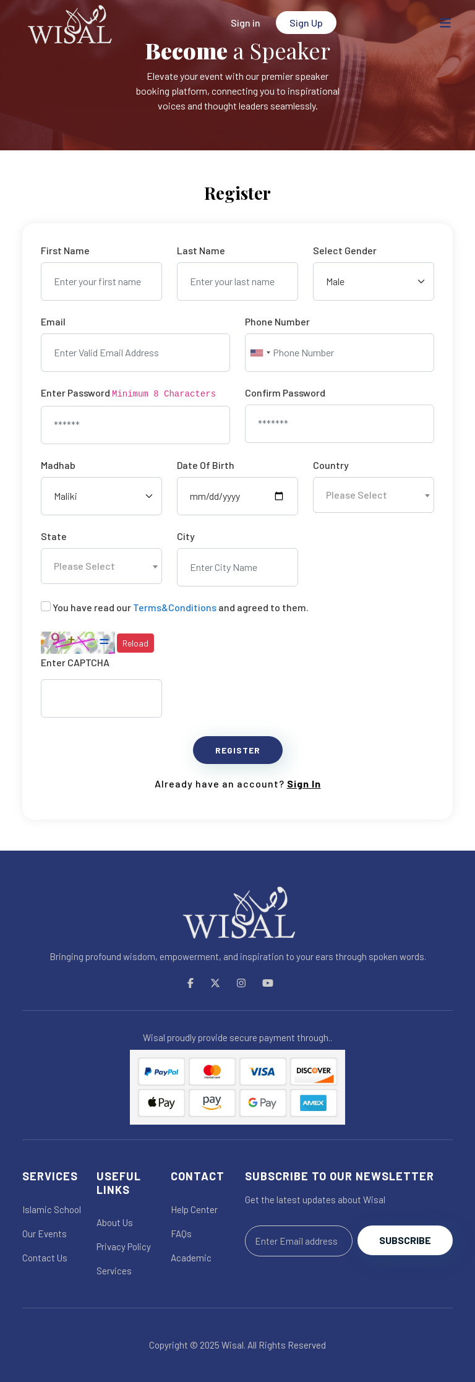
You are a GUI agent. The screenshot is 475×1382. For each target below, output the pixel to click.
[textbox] (374, 495)
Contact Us (44, 1257)
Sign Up (306, 22)
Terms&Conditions (174, 607)
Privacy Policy (123, 1246)
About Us (114, 1222)
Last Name (201, 250)
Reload (135, 643)
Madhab (58, 465)
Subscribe (405, 1240)
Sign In (304, 783)
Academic (191, 1257)
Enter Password (128, 393)
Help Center (194, 1209)
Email (53, 321)
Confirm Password (285, 392)
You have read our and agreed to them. (181, 607)
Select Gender (345, 250)
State (54, 536)
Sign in (245, 22)
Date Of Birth (205, 465)
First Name (65, 250)
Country (331, 465)
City (186, 536)
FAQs (181, 1233)
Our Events (44, 1233)
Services (114, 1270)
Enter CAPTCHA (75, 662)
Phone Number (277, 321)
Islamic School (51, 1209)
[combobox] (260, 352)
